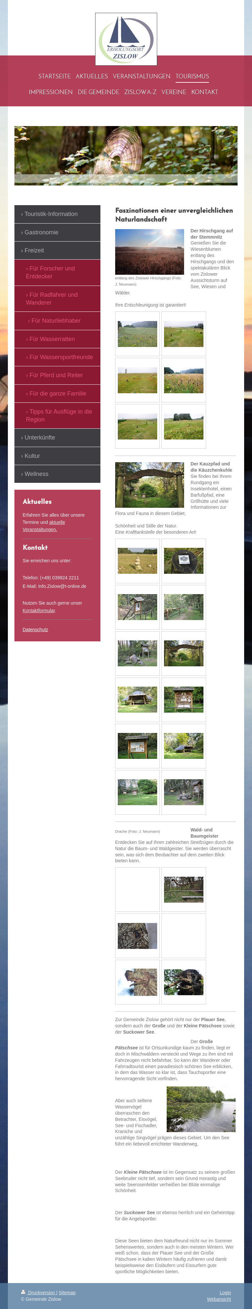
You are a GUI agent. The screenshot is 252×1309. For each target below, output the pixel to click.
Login (225, 1292)
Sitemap (67, 1292)
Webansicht (219, 1299)
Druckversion (38, 1292)
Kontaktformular (39, 610)
